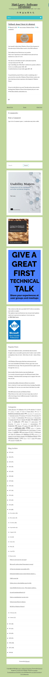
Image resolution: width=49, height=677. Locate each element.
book (23, 411)
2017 (10, 490)
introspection (38, 417)
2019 (10, 481)
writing (39, 438)
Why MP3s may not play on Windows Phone (19, 391)
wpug (33, 438)
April (11, 551)
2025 (10, 452)
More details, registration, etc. (19, 91)
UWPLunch (38, 432)
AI (27, 409)
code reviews (30, 413)
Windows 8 (11, 436)
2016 (10, 495)
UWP (32, 432)
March (11, 556)
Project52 (11, 426)
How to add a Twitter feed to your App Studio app (21, 372)
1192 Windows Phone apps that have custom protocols (22, 361)
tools (39, 430)
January (12, 617)
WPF (29, 438)
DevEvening (36, 415)
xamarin (12, 440)
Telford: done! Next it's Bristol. (21, 24)
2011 (10, 628)
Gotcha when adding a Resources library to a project (21, 383)
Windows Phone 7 (13, 438)
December (12, 513)
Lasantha (35, 670)
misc (29, 420)
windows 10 (27, 434)
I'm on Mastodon (24, 674)
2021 (10, 471)
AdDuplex (21, 409)
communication (37, 413)
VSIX (12, 434)
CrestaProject (19, 670)
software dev (20, 428)
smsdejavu (10, 428)
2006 (10, 652)
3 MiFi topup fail (14, 578)
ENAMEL (14, 417)
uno (11, 432)
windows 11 (36, 434)
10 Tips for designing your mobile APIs (19, 569)
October (12, 522)
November (12, 518)
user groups (23, 27)
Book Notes (30, 411)
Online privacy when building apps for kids (20, 583)
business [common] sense (16, 413)
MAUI (23, 420)
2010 (10, 633)
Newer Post (10, 107)
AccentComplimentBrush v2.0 (17, 592)
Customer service (14, 415)
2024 (10, 457)
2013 (10, 509)
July (11, 537)
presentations (34, 424)
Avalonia (12, 411)
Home (24, 107)
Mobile (36, 420)
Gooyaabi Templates (36, 672)
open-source (34, 422)
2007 (10, 647)
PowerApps (25, 424)
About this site (12, 409)
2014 (10, 504)
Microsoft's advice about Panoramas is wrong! (21, 564)
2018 (10, 485)
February (12, 612)
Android (39, 409)
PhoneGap (10, 424)
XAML (17, 440)
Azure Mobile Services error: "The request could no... (23, 588)
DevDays (29, 415)
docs (9, 417)
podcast (18, 424)
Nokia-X (26, 422)
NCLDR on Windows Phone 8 (17, 606)
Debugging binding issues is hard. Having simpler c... (23, 573)
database (23, 415)
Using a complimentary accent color (19, 597)
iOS (19, 420)
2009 (10, 638)
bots (38, 411)
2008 (10, 643)
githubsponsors (30, 417)
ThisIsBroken (23, 430)
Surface (32, 428)
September (13, 527)
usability (16, 432)
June (11, 541)
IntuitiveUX (13, 420)
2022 (10, 466)
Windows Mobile (20, 436)
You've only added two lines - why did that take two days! (22, 350)
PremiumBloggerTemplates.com (15, 672)
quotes (26, 426)
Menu (24, 17)
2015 (10, 500)
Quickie (19, 426)
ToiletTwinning (32, 430)
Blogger (27, 661)
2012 (10, 624)
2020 (10, 476)
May (11, 546)
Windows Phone (30, 27)
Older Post (39, 107)
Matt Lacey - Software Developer (24, 6)
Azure (18, 411)
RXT (38, 426)
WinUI (25, 438)
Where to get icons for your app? (18, 559)
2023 (10, 462)
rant (32, 426)
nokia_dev (17, 422)
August (12, 532)
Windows (18, 434)
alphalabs (32, 409)
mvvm (9, 422)
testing (15, 430)
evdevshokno (20, 417)
